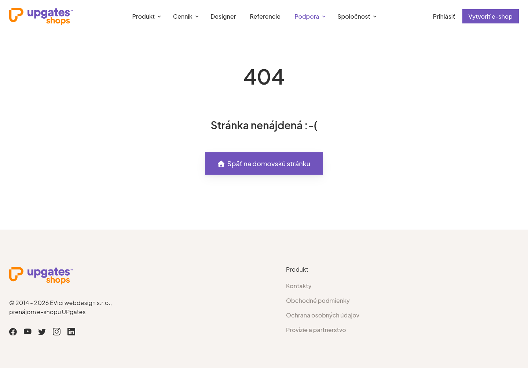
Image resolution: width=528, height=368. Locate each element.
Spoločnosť (353, 16)
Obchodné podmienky (318, 300)
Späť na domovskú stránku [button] (264, 163)
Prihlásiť (444, 16)
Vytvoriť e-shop (491, 16)
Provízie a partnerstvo (316, 330)
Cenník (182, 16)
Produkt (143, 16)
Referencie (265, 16)
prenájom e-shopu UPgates (47, 312)
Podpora (306, 16)
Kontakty (299, 286)
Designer (223, 16)
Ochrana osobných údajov (322, 315)
